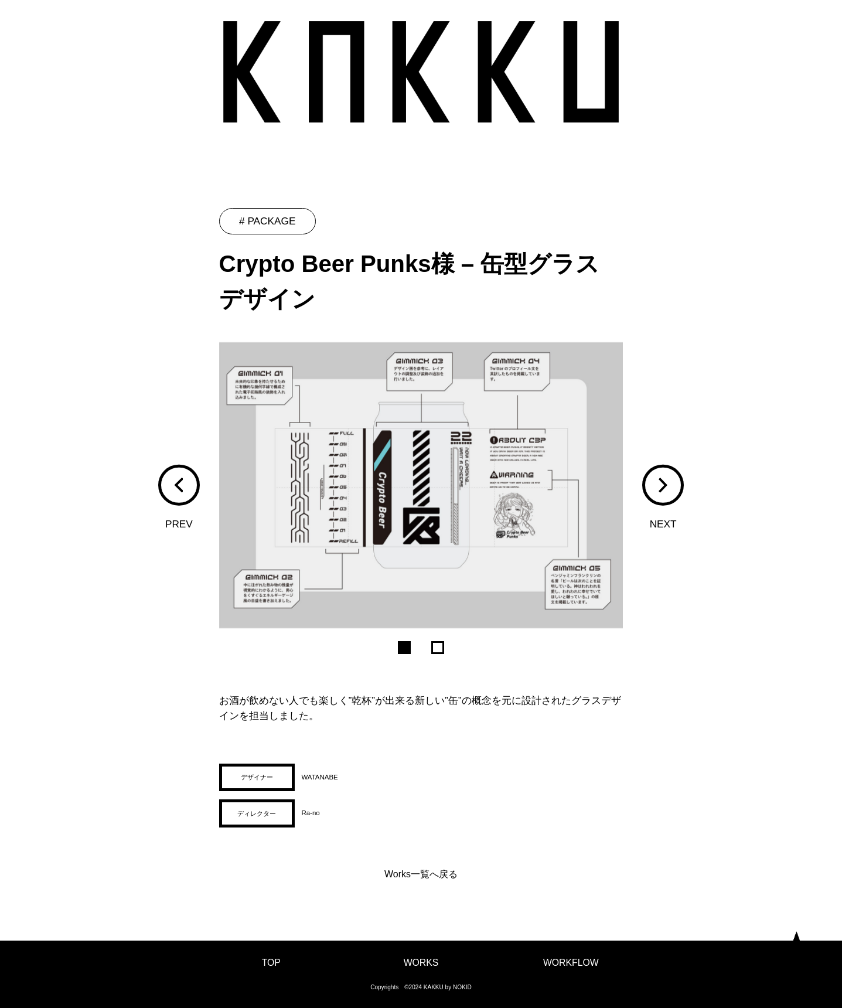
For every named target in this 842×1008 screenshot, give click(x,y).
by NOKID (458, 987)
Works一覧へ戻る (421, 874)
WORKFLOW (571, 963)
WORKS (421, 963)
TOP (271, 963)
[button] (178, 485)
